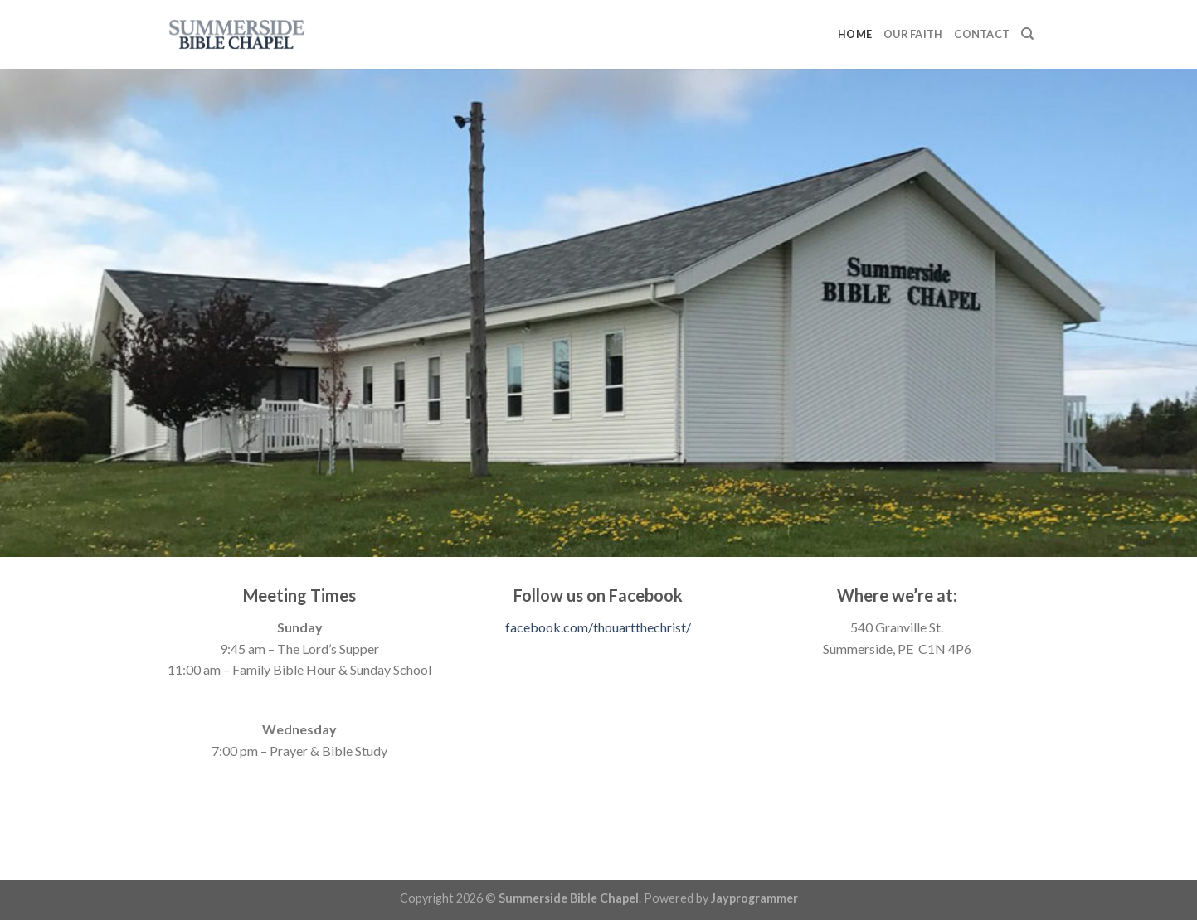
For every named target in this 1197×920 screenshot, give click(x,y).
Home (855, 34)
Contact (982, 34)
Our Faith (912, 34)
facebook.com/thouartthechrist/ (598, 627)
